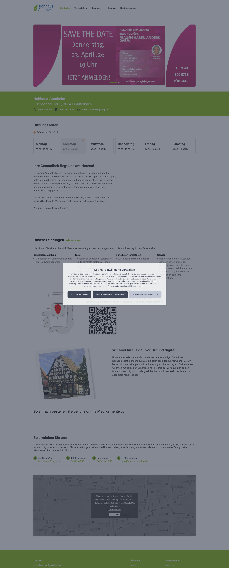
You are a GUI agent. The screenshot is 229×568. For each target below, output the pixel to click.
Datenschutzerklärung (126, 286)
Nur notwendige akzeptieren (110, 295)
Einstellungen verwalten (145, 295)
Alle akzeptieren (79, 295)
